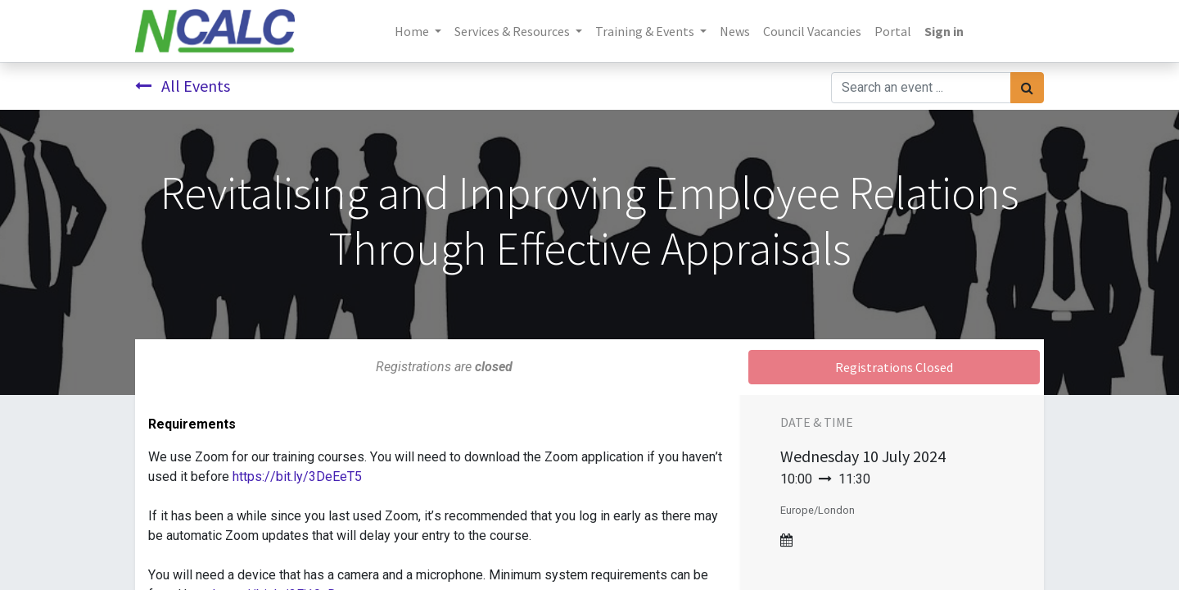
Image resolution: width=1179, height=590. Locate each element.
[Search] (1027, 87)
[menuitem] (735, 31)
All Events (182, 85)
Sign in (944, 31)
